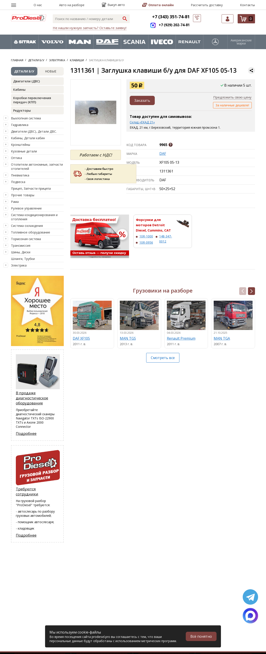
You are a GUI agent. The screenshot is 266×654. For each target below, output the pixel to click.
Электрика (19, 265)
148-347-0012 (165, 238)
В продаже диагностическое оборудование (32, 398)
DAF (162, 153)
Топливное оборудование (30, 232)
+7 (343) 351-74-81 (171, 17)
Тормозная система (26, 239)
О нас (38, 5)
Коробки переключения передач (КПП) (32, 100)
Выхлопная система (26, 118)
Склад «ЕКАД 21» (142, 122)
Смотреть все (163, 357)
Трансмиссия (20, 245)
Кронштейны (20, 145)
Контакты (247, 5)
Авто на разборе (71, 5)
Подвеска (18, 182)
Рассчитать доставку (207, 5)
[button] (251, 291)
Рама (15, 202)
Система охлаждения (27, 226)
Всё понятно (201, 636)
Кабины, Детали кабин (28, 138)
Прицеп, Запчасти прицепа (31, 188)
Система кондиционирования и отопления (34, 217)
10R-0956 (146, 242)
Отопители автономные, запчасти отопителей (37, 166)
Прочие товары (22, 195)
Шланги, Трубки (23, 259)
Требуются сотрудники (27, 491)
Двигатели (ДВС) (26, 81)
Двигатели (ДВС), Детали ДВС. (34, 131)
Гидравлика (19, 125)
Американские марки (241, 42)
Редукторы (22, 110)
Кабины (19, 89)
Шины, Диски (20, 252)
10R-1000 (146, 236)
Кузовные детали (24, 151)
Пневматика (20, 175)
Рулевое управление (26, 208)
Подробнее (26, 433)
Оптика (16, 158)
